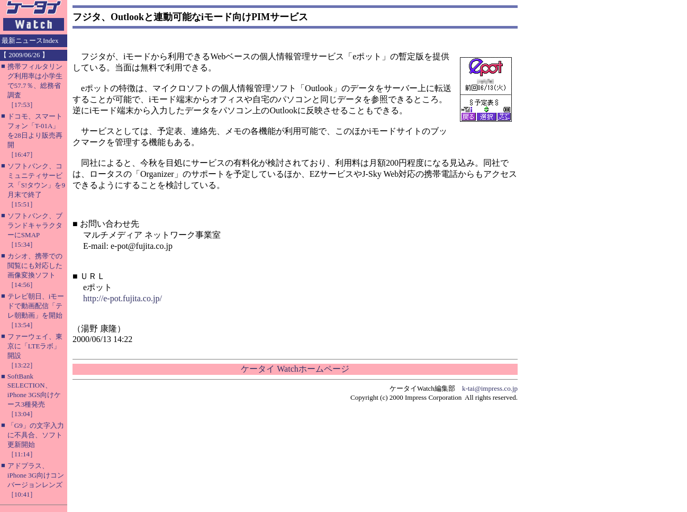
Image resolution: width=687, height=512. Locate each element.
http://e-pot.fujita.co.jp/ (122, 298)
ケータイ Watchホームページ (295, 368)
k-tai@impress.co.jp (490, 388)
